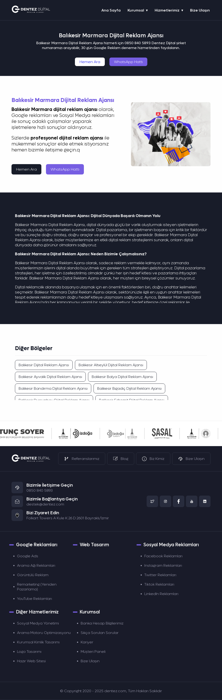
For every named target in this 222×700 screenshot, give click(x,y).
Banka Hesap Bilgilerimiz (102, 623)
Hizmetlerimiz (167, 10)
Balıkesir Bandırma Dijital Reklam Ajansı (53, 388)
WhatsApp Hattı (128, 61)
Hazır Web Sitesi (31, 661)
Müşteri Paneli (93, 651)
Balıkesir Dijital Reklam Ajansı (44, 365)
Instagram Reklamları (163, 565)
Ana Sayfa (111, 10)
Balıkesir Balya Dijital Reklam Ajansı (122, 376)
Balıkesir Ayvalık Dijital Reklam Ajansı (50, 376)
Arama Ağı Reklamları (36, 565)
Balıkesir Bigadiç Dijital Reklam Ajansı (129, 388)
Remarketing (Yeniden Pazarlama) (37, 587)
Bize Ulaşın (200, 10)
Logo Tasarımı (29, 651)
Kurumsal (136, 10)
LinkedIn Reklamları (161, 593)
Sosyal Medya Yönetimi (38, 623)
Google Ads (27, 556)
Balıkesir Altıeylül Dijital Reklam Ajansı (111, 365)
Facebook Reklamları (163, 556)
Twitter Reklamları (160, 574)
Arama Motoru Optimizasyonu (44, 632)
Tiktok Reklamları (159, 584)
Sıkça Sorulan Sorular (100, 632)
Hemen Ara (90, 61)
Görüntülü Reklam (32, 574)
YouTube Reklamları (34, 598)
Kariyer (87, 642)
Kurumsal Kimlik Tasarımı (38, 642)
